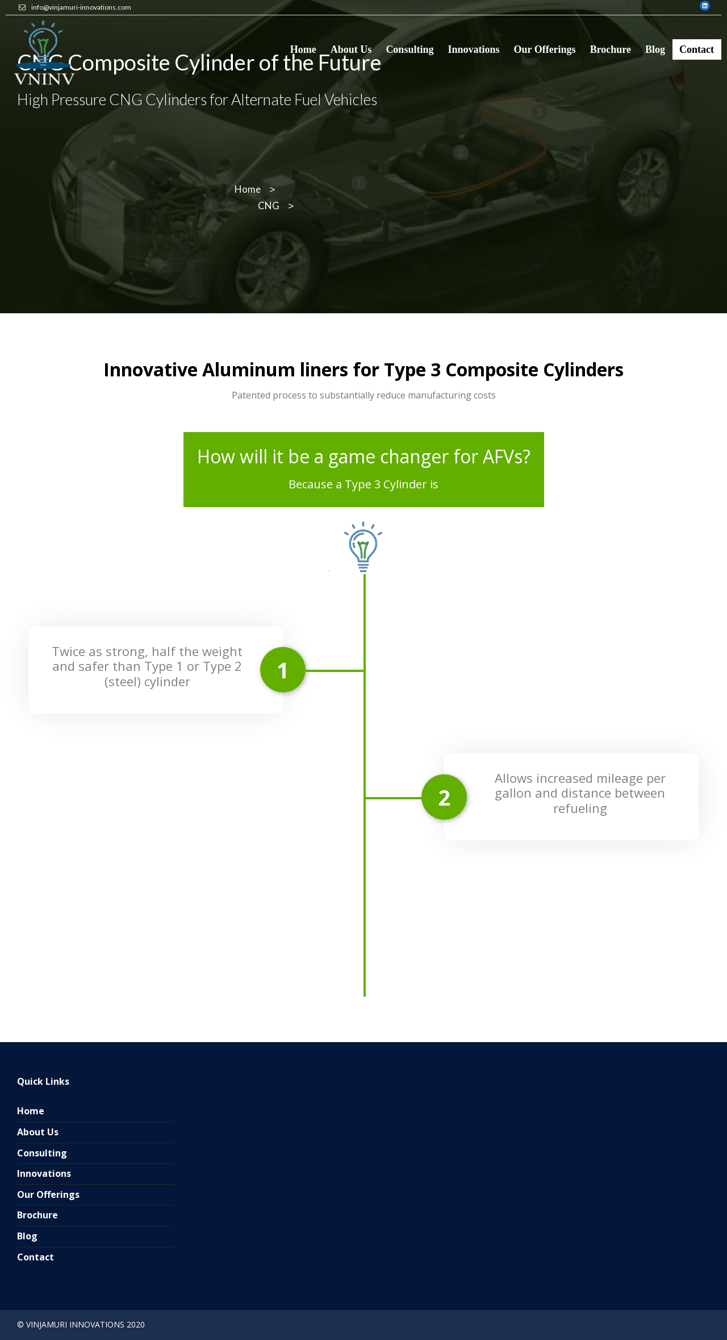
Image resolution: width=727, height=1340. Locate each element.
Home (30, 1111)
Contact (35, 1257)
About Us (38, 1132)
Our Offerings (48, 1194)
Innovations (44, 1173)
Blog (27, 1236)
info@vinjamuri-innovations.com (81, 7)
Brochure (37, 1215)
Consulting (42, 1153)
